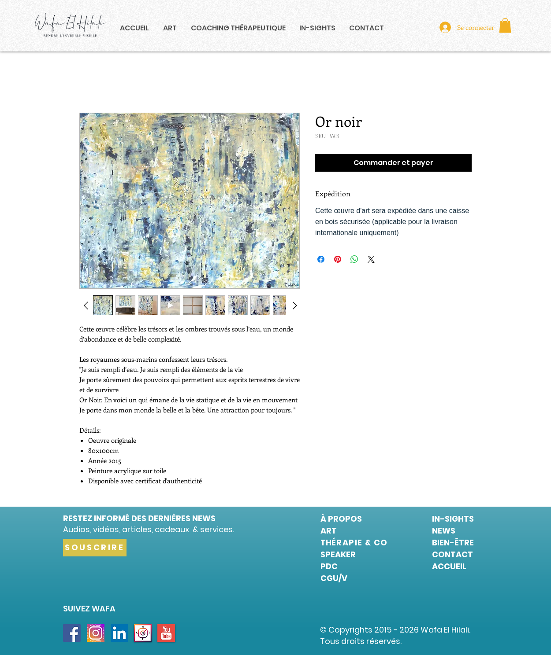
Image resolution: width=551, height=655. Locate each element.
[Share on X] (371, 259)
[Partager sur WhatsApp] (354, 259)
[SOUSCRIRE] (95, 547)
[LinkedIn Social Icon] (119, 633)
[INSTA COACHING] (95, 633)
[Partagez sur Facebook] (321, 259)
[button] (505, 25)
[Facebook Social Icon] (72, 633)
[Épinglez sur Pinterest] (337, 259)
